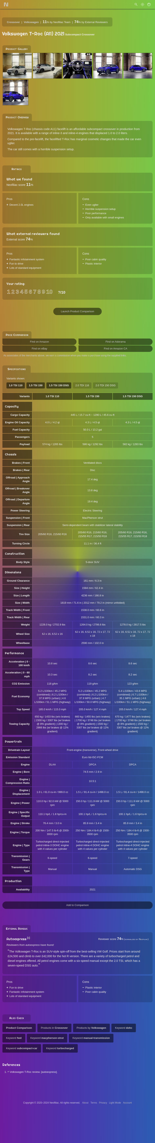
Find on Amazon (39, 341)
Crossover (13, 22)
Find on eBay (39, 348)
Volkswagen (31, 22)
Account (127, 1102)
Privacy (103, 1102)
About (85, 1102)
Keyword (123, 1027)
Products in (54, 1027)
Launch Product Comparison (77, 311)
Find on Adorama (116, 341)
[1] (28, 938)
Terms (93, 1102)
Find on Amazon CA (115, 348)
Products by (91, 1027)
